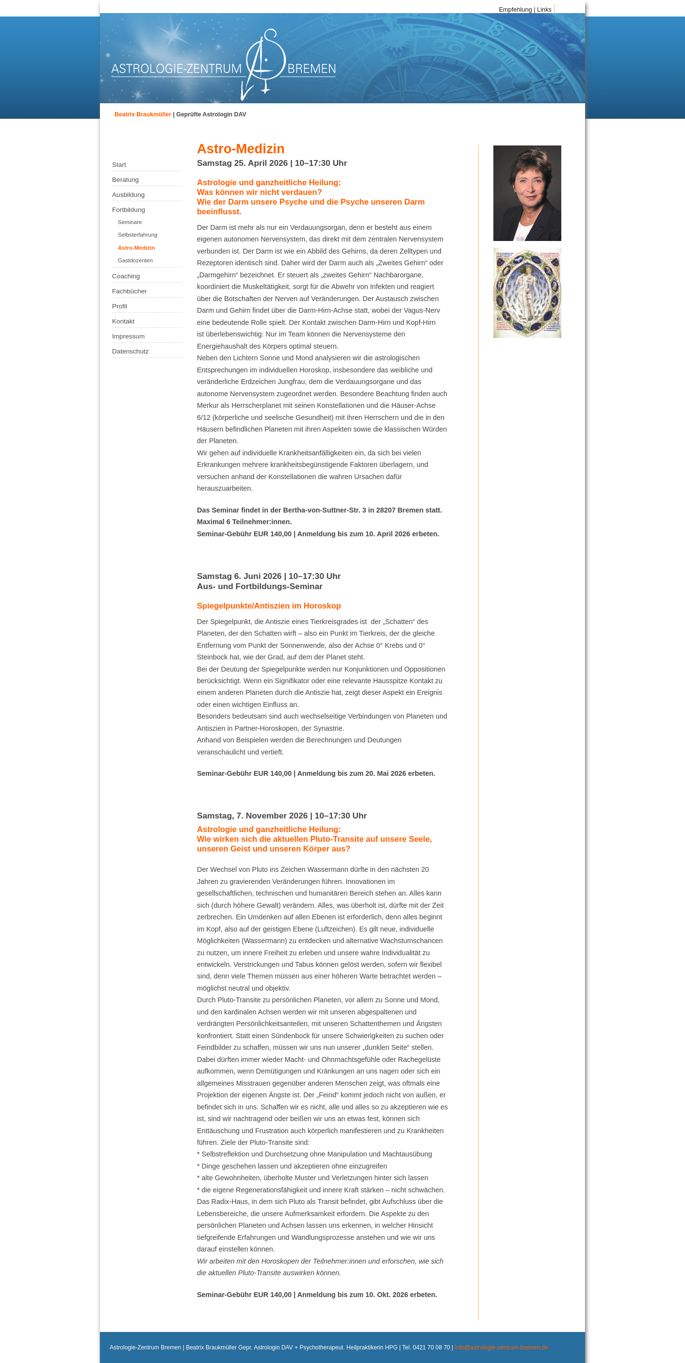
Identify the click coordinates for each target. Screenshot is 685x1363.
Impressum (128, 336)
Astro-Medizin (136, 248)
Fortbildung (128, 209)
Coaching (126, 276)
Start (119, 164)
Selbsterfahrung (138, 235)
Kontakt (123, 321)
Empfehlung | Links (525, 9)
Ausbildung (128, 194)
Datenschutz (130, 351)
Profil (119, 306)
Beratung (125, 179)
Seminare (130, 222)
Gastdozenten (135, 260)
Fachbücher (129, 291)
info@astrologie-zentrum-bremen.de (501, 1347)
